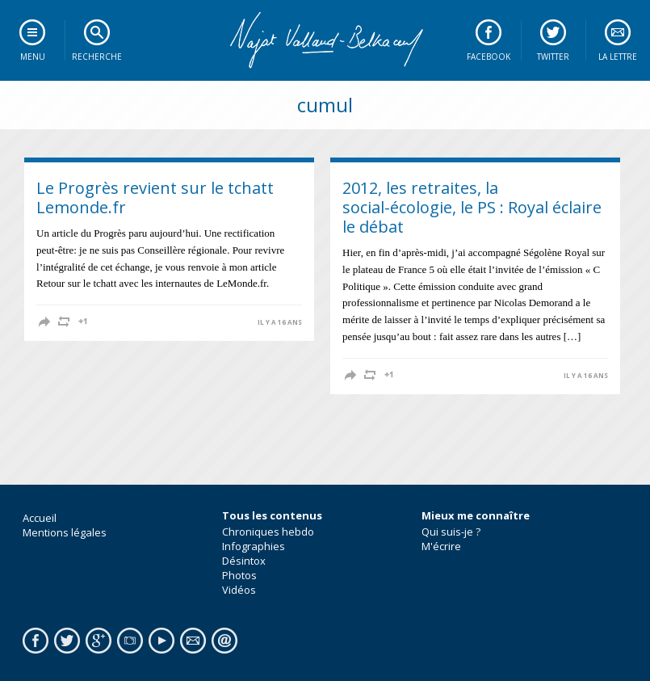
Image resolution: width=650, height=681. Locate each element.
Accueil (40, 518)
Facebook (488, 56)
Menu (32, 56)
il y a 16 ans (280, 322)
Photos (239, 575)
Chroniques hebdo (268, 531)
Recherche (97, 56)
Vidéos (239, 589)
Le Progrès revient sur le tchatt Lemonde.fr (155, 197)
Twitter (553, 56)
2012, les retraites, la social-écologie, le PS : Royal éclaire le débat (472, 207)
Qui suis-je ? (450, 531)
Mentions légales (65, 532)
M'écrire (441, 546)
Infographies (253, 546)
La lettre (617, 56)
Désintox (244, 560)
